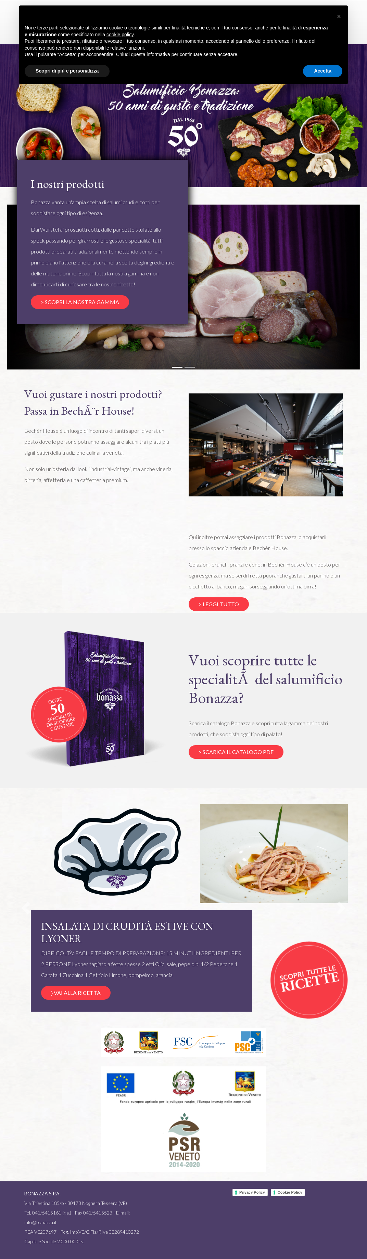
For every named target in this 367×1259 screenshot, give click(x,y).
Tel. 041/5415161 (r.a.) (47, 1213)
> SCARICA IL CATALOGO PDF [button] (236, 752)
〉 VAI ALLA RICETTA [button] (76, 992)
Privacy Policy (252, 1192)
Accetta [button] (322, 71)
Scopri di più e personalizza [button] (67, 71)
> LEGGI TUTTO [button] (219, 604)
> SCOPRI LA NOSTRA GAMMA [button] (80, 302)
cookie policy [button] (120, 34)
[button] (25, 908)
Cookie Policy (290, 1192)
